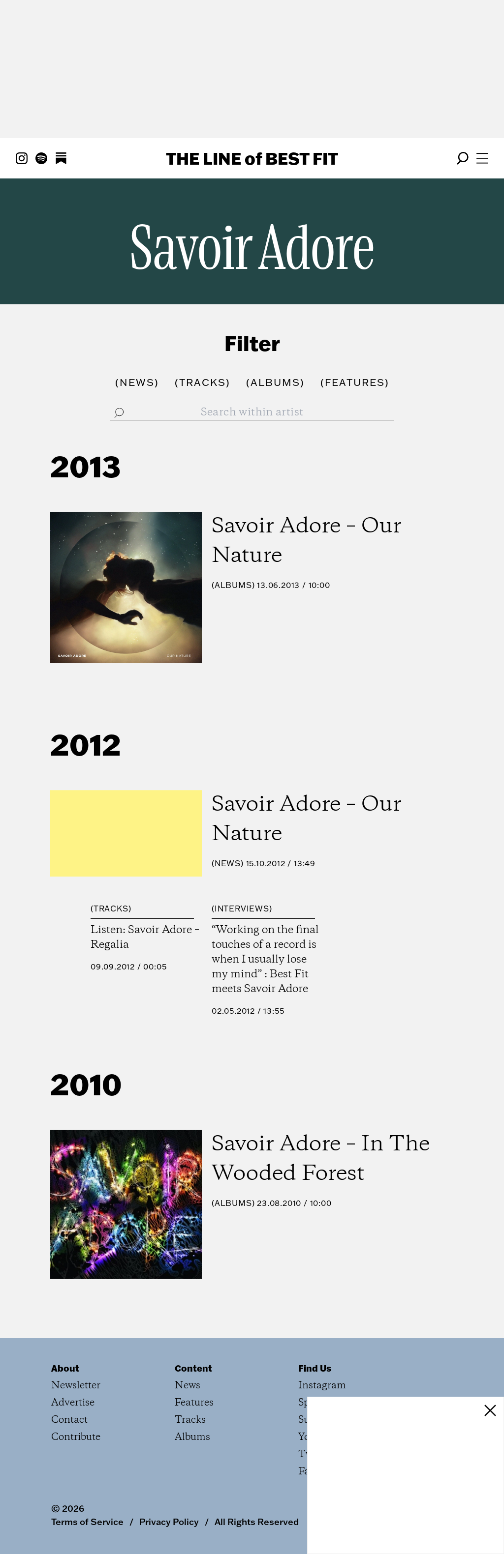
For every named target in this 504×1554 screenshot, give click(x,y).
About (65, 1368)
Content (193, 1368)
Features (194, 1402)
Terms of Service (87, 1521)
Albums (233, 585)
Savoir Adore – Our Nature (307, 541)
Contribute (75, 1437)
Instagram (322, 1385)
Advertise (72, 1402)
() (137, 382)
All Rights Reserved (257, 1521)
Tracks (111, 908)
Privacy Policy (169, 1521)
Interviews (242, 908)
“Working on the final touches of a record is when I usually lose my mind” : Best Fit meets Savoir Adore (265, 960)
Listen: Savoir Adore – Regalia (145, 937)
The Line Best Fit (252, 158)
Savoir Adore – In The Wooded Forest (321, 1159)
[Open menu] (482, 158)
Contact (69, 1420)
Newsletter (75, 1385)
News (228, 863)
